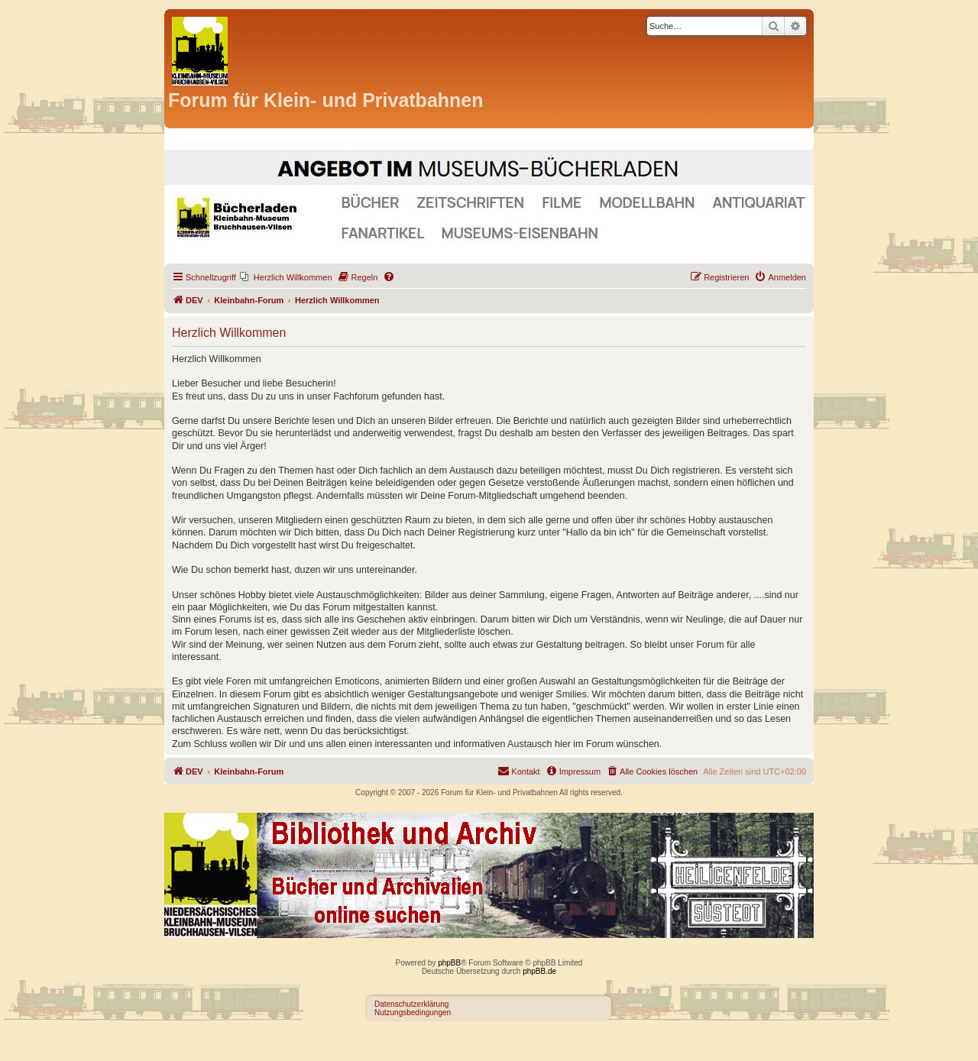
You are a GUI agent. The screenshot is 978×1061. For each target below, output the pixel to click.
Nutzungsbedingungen (412, 1012)
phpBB (449, 963)
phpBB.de (539, 971)
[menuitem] (286, 277)
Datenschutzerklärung (411, 1004)
